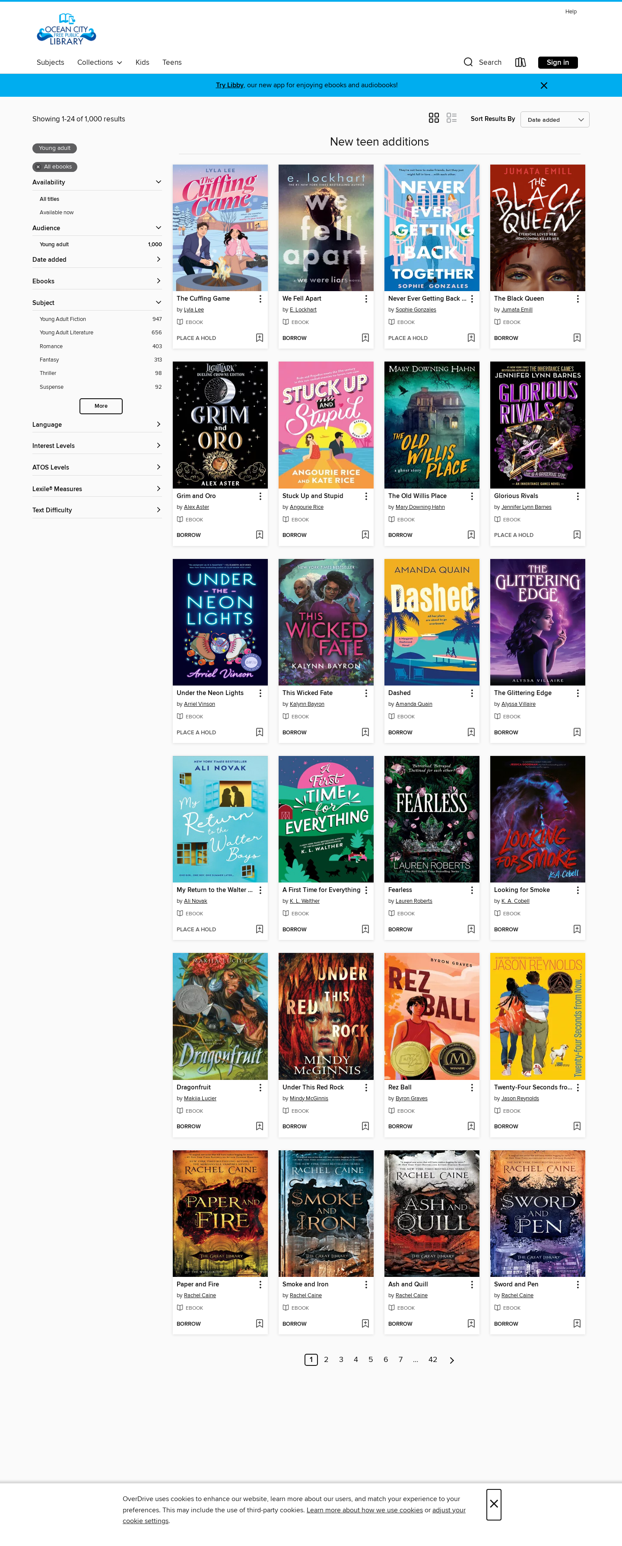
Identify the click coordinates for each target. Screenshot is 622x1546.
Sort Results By (493, 119)
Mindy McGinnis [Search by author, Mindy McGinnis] (309, 1098)
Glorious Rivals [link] (516, 496)
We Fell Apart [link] (301, 299)
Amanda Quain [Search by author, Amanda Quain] (414, 704)
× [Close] (494, 1505)
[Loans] (521, 64)
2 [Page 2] (326, 1360)
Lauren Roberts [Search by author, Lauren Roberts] (414, 901)
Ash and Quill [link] (408, 1285)
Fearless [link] (400, 890)
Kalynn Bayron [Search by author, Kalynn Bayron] (307, 704)
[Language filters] (97, 425)
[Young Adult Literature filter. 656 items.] (101, 332)
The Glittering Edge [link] (523, 693)
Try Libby (230, 85)
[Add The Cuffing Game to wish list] (259, 338)
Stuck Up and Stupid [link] (312, 496)
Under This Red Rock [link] (313, 1088)
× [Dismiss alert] (544, 85)
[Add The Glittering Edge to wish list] (576, 733)
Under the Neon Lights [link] (210, 693)
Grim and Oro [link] (196, 496)
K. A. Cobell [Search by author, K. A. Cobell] (515, 901)
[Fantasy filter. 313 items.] (101, 360)
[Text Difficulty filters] (97, 510)
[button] (481, 64)
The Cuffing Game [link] (203, 299)
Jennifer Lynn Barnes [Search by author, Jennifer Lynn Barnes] (526, 507)
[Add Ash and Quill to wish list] (471, 1324)
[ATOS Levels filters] (97, 468)
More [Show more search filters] (101, 406)
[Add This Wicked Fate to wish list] (365, 733)
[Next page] (452, 1360)
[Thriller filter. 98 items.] (101, 373)
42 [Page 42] (433, 1360)
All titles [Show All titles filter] (49, 199)
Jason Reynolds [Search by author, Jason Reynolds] (520, 1098)
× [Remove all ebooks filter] (38, 167)
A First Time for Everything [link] (321, 890)
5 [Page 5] (370, 1360)
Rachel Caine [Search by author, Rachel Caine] (200, 1295)
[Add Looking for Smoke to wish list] (576, 930)
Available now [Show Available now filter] (57, 212)
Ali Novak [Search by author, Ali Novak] (195, 901)
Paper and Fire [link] (198, 1285)
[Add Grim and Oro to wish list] (259, 535)
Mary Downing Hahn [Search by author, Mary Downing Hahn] (420, 507)
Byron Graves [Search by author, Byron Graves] (412, 1098)
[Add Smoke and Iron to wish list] (365, 1324)
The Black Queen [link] (519, 299)
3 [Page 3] (341, 1360)
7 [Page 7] (401, 1360)
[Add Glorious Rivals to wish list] (576, 535)
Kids (142, 62)
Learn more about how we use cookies (365, 1510)
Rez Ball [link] (400, 1088)
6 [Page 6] (386, 1360)
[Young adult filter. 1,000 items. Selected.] (101, 244)
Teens (172, 62)
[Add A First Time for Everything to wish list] (365, 930)
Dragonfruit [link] (194, 1088)
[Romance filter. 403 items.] (101, 346)
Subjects (50, 62)
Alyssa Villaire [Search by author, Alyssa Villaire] (518, 704)
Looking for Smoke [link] (522, 890)
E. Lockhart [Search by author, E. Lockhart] (303, 309)
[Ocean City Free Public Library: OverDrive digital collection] (66, 30)
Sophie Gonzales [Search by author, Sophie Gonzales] (416, 309)
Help (571, 12)
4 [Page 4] (356, 1360)
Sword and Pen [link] (516, 1285)
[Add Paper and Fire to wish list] (259, 1324)
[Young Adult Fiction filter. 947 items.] (101, 319)
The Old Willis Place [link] (417, 496)
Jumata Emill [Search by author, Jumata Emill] (517, 309)
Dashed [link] (399, 693)
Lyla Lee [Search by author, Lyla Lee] (194, 309)
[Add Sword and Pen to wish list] (576, 1324)
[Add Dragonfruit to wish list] (259, 1127)
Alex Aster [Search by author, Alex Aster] (196, 507)
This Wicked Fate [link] (307, 693)
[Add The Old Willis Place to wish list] (471, 535)
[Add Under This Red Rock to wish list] (365, 1127)
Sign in (558, 62)
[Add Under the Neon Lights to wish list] (259, 733)
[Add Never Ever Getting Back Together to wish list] (471, 338)
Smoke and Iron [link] (305, 1285)
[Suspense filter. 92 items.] (101, 387)
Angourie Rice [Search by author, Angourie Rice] (307, 507)
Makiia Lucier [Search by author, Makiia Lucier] (200, 1098)
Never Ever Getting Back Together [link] (427, 299)
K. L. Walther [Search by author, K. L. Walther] (305, 901)
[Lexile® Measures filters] (97, 489)
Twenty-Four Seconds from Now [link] (533, 1088)
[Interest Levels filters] (97, 446)
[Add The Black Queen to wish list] (576, 338)
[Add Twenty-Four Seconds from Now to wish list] (576, 1127)
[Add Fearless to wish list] (471, 930)
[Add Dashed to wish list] (471, 733)
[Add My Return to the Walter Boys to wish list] (259, 930)
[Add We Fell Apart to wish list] (365, 338)
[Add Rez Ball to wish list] (471, 1127)
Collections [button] (100, 62)
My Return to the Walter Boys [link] (216, 890)
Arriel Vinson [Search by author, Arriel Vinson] (199, 704)
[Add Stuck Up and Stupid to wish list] (365, 535)
